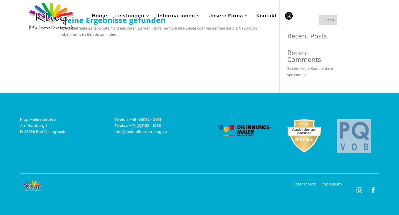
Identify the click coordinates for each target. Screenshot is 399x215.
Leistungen (130, 16)
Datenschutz (304, 184)
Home (99, 16)
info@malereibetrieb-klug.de (141, 131)
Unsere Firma (225, 16)
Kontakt (266, 16)
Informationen (176, 16)
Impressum (331, 184)
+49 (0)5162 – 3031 (145, 119)
